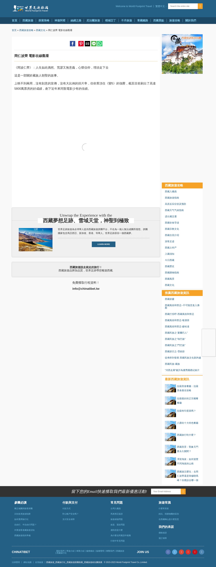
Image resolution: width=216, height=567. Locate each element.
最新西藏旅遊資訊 (177, 379)
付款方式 (66, 509)
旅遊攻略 (174, 20)
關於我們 (190, 20)
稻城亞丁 (110, 20)
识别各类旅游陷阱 (22, 514)
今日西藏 (169, 260)
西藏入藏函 (171, 191)
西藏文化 (40, 30)
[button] (161, 6)
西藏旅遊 (27, 20)
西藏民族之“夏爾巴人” (176, 332)
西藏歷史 (169, 266)
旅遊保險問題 (117, 519)
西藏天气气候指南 (174, 210)
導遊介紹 (70, 551)
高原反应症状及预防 (175, 204)
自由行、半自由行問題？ (25, 525)
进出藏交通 (171, 216)
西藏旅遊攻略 (26, 30)
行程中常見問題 (118, 541)
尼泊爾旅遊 (93, 20)
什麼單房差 (164, 509)
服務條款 (90, 551)
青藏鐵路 (142, 20)
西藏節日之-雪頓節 (175, 351)
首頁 (14, 20)
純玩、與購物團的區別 (169, 514)
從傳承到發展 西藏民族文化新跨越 (183, 357)
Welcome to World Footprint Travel (134, 6)
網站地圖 (27, 562)
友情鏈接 (39, 562)
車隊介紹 (80, 551)
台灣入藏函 (116, 509)
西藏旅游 (120, 551)
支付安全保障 (68, 519)
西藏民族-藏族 (172, 364)
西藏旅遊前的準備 (22, 535)
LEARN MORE (103, 244)
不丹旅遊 (126, 20)
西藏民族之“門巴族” (175, 345)
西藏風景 (169, 278)
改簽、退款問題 (118, 525)
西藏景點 (158, 20)
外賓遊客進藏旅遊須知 (24, 530)
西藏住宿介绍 (172, 235)
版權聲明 (100, 551)
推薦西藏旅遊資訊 (177, 293)
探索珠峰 (43, 20)
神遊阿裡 (60, 20)
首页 (14, 30)
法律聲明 (16, 562)
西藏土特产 (171, 247)
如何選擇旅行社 (21, 519)
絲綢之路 (76, 20)
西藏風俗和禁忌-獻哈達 (177, 326)
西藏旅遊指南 (172, 197)
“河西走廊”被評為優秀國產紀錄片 (182, 370)
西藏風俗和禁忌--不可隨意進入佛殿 (182, 306)
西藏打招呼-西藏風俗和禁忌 (179, 314)
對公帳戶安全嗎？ (70, 514)
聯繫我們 (110, 551)
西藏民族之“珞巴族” (175, 339)
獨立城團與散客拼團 (23, 509)
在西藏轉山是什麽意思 (169, 519)
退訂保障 (163, 538)
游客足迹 (169, 241)
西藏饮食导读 (172, 222)
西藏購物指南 (172, 272)
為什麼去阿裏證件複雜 (121, 535)
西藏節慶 (169, 299)
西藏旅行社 (62, 553)
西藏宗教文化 (172, 229)
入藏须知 (169, 253)
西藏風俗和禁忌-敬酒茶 (177, 320)
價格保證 (163, 533)
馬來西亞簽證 (117, 514)
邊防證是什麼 (117, 530)
